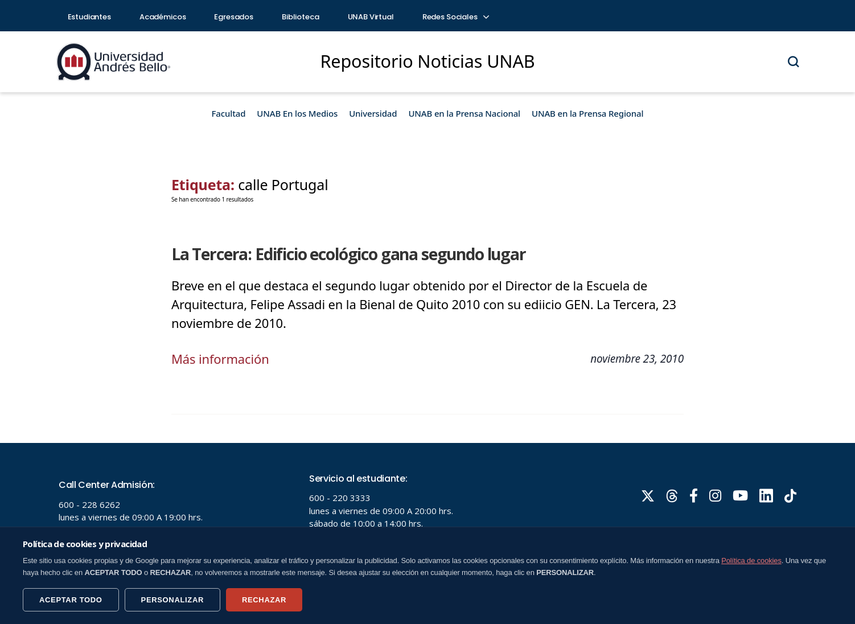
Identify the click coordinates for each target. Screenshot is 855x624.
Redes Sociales (455, 16)
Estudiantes (89, 16)
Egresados (233, 16)
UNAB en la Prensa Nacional (464, 113)
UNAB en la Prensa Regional (587, 113)
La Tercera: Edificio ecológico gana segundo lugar (348, 254)
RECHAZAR (264, 600)
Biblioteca (300, 16)
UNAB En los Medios (297, 113)
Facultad (229, 113)
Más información (220, 358)
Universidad (373, 113)
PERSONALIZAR (172, 600)
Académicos (162, 16)
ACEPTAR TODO (70, 600)
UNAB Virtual (371, 16)
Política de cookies (751, 560)
